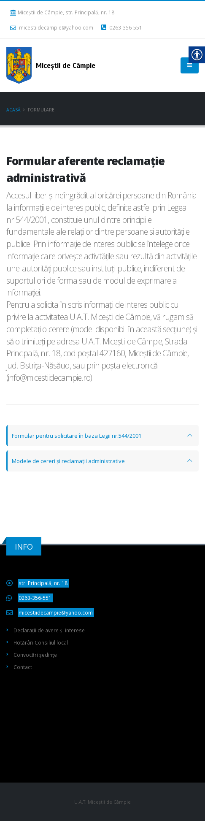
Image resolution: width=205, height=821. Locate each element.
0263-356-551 (121, 27)
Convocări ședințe (35, 654)
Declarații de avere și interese (49, 630)
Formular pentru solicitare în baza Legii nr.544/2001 (76, 435)
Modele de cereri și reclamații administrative (68, 461)
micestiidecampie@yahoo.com (51, 27)
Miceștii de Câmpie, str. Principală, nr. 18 (62, 12)
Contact (22, 667)
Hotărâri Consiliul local (40, 642)
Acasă (13, 110)
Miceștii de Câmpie (102, 710)
